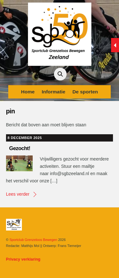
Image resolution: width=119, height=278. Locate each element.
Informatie (53, 91)
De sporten (85, 91)
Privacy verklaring (23, 259)
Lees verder (18, 194)
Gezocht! (19, 148)
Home (28, 91)
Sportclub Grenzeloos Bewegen (33, 240)
